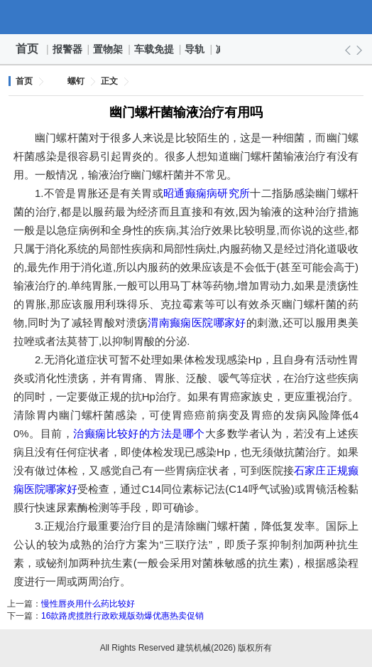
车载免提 (155, 49)
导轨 (195, 49)
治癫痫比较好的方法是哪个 (139, 433)
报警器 (68, 49)
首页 (27, 49)
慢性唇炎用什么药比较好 (88, 604)
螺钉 (75, 81)
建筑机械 (186, 17)
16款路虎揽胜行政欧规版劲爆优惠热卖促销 (122, 616)
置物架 (108, 49)
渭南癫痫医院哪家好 (197, 322)
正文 (109, 81)
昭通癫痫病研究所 (206, 193)
